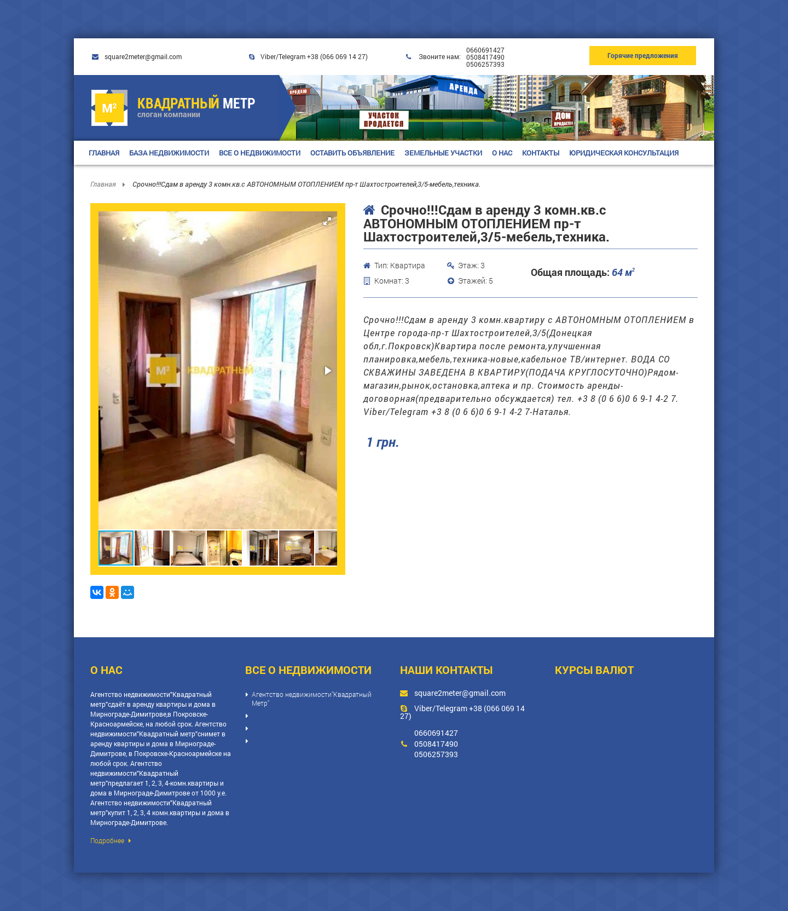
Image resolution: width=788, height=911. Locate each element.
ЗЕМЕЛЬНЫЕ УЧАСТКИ (443, 153)
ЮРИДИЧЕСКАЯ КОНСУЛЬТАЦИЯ (624, 153)
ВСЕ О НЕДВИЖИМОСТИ (259, 153)
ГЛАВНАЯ (104, 153)
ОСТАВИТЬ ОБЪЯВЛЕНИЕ (352, 153)
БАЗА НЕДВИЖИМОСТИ (169, 153)
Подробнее (110, 840)
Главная (104, 184)
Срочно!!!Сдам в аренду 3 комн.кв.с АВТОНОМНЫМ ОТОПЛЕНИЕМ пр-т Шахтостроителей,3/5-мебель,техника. (306, 184)
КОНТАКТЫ (540, 153)
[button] (327, 221)
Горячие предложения (642, 55)
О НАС (502, 153)
